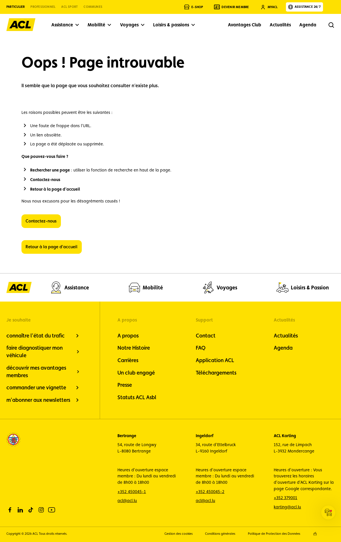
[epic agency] (315, 534)
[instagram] (41, 509)
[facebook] (9, 509)
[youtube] (51, 509)
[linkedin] (20, 509)
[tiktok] (30, 509)
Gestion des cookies (178, 534)
